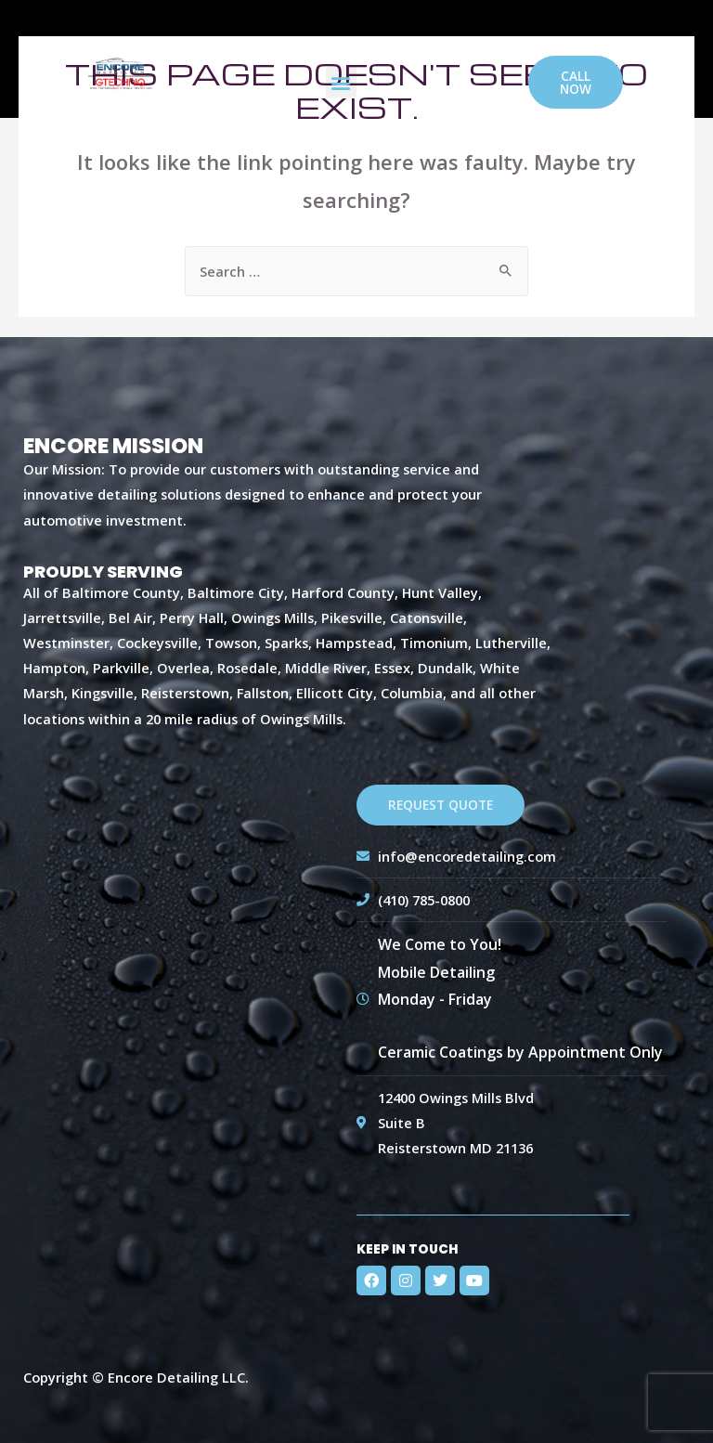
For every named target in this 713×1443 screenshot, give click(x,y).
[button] (341, 82)
